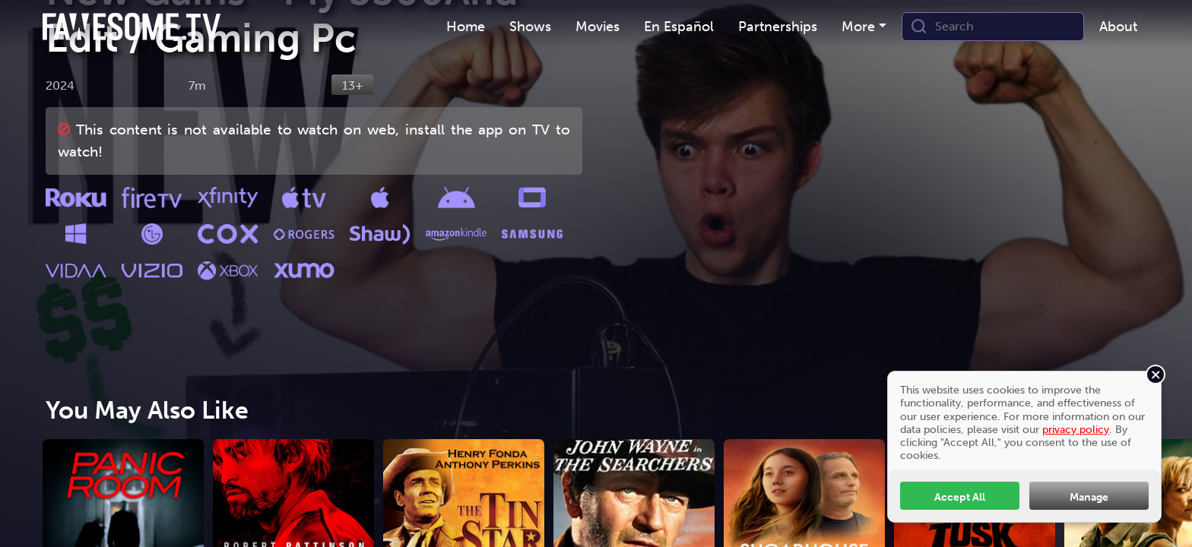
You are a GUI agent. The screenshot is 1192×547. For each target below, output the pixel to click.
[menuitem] (465, 27)
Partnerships (777, 26)
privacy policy (1075, 429)
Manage (1089, 497)
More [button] (858, 26)
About (1118, 26)
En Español (679, 26)
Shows (530, 26)
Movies (597, 26)
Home (465, 26)
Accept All (959, 497)
